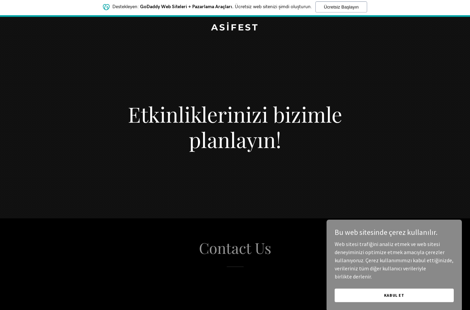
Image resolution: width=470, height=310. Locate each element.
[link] (235, 28)
